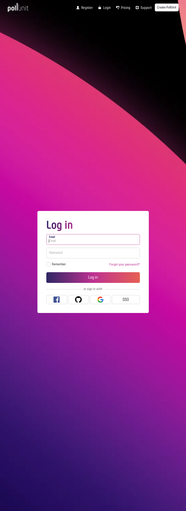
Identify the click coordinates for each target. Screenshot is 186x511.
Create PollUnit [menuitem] (166, 7)
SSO (126, 300)
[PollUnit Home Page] (24, 8)
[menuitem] (83, 7)
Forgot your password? (124, 264)
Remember (59, 264)
